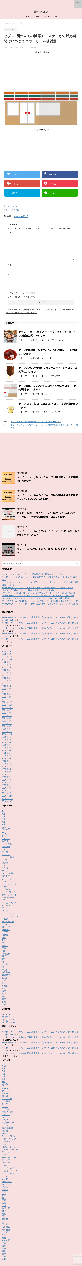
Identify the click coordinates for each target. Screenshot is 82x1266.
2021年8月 (7, 681)
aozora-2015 (21, 216)
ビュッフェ (7, 874)
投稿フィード (8, 985)
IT (3, 800)
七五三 (5, 900)
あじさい (6, 807)
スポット (6, 855)
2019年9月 (7, 740)
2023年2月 (7, 649)
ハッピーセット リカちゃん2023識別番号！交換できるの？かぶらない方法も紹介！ (40, 586)
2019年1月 (7, 761)
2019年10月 (7, 737)
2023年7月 (7, 635)
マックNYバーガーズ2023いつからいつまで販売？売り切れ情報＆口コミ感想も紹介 (40, 569)
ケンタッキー (8, 836)
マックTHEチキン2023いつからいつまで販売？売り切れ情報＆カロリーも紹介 (38, 564)
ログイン (6, 982)
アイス (5, 820)
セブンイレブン (12, 206)
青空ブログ (41, 11)
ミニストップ (8, 887)
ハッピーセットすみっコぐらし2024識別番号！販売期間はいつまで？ (34, 542)
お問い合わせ (37, 1244)
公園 (4, 906)
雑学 (4, 965)
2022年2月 (7, 665)
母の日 (5, 938)
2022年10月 (7, 654)
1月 (3, 782)
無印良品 (6, 943)
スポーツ (6, 857)
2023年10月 (7, 627)
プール (5, 879)
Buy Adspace (25, 1244)
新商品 (16, 210)
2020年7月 (7, 716)
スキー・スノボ (9, 849)
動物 (4, 908)
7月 (3, 792)
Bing (4, 795)
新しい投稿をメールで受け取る (22, 297)
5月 (3, 787)
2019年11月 (7, 734)
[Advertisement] (41, 71)
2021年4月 (7, 692)
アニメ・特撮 (8, 825)
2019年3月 (7, 756)
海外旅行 (6, 940)
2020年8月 (7, 713)
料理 (4, 924)
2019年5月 (7, 751)
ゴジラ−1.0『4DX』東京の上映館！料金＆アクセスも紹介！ (29, 558)
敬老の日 (6, 922)
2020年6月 (7, 718)
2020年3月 (7, 726)
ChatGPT (6, 797)
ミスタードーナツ (10, 884)
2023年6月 (7, 638)
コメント (11, 233)
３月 (4, 973)
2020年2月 (7, 729)
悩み (4, 919)
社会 (4, 951)
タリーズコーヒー (10, 863)
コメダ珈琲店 (8, 841)
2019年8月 (7, 743)
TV (3, 804)
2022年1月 (7, 668)
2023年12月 (7, 622)
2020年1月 (7, 732)
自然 (4, 959)
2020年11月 (7, 705)
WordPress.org (8, 990)
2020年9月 (7, 710)
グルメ (5, 833)
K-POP (5, 802)
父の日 (5, 946)
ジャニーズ (7, 847)
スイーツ (9, 210)
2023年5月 (7, 641)
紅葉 (4, 957)
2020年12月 (7, 702)
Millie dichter (10, 588)
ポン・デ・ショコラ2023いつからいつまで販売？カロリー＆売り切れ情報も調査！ (40, 561)
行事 (4, 962)
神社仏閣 (6, 954)
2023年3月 (7, 646)
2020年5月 (7, 721)
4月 (3, 784)
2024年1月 (7, 619)
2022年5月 (7, 660)
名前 (10, 265)
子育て (5, 914)
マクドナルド (8, 882)
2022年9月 (7, 657)
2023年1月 (7, 652)
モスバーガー (8, 890)
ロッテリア (7, 895)
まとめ (5, 817)
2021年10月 (7, 676)
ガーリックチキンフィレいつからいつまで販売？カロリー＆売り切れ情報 (35, 566)
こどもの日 (7, 812)
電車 (4, 967)
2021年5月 (7, 689)
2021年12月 (7, 670)
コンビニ (6, 844)
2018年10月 (7, 769)
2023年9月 (7, 630)
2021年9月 (7, 678)
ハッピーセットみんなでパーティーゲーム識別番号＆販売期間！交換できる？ (37, 556)
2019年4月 (7, 753)
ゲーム (5, 839)
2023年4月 (7, 643)
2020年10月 (7, 708)
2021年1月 (7, 700)
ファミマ (6, 876)
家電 (4, 916)
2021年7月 (7, 684)
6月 (3, 790)
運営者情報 (61, 1244)
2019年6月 (7, 748)
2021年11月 (7, 673)
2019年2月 (7, 759)
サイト (10, 283)
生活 (4, 948)
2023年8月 (7, 633)
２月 (4, 970)
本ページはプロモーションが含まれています (41, 1255)
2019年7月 (7, 745)
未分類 (5, 932)
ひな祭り (6, 815)
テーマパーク (8, 866)
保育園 (5, 903)
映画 (4, 927)
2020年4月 (7, 724)
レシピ (5, 892)
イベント (6, 828)
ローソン (6, 898)
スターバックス (9, 852)
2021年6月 (7, 686)
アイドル (6, 823)
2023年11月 (7, 625)
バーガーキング (9, 871)
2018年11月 (7, 767)
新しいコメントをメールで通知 (22, 293)
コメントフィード (10, 988)
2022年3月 (7, 662)
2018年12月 (7, 764)
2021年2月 (7, 697)
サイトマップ (49, 1244)
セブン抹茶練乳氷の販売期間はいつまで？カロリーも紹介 (36, 421)
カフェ (5, 831)
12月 (4, 779)
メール (11, 274)
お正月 (5, 809)
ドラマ (5, 868)
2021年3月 (7, 694)
